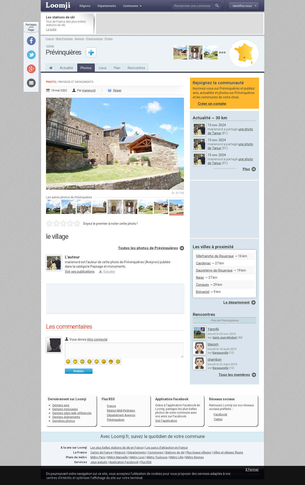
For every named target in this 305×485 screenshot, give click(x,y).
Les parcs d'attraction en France (167, 447)
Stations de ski (174, 452)
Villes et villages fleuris (228, 452)
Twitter (218, 419)
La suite (51, 29)
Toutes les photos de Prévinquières (148, 248)
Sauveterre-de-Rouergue (214, 270)
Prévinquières (94, 38)
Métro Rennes (194, 457)
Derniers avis (60, 405)
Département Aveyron (121, 415)
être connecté (97, 339)
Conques (202, 284)
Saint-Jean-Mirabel (225, 337)
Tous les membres (234, 375)
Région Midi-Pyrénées (121, 410)
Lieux (102, 68)
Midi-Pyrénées (64, 38)
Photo (51, 82)
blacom (213, 344)
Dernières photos (63, 421)
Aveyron (79, 38)
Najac (200, 277)
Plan (117, 68)
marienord (88, 90)
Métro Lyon (137, 457)
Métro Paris (97, 457)
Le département (236, 302)
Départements (136, 452)
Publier (78, 371)
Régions (120, 452)
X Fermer (252, 469)
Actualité (66, 68)
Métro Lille (176, 457)
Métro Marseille (117, 457)
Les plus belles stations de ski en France (117, 447)
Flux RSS (108, 399)
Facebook (220, 414)
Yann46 (213, 329)
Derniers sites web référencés (72, 413)
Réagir (117, 90)
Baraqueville (220, 352)
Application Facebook (123, 462)
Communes (155, 452)
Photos (109, 38)
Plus (246, 169)
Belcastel (202, 292)
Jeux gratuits (98, 462)
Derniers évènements (66, 417)
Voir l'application (166, 420)
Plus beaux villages (198, 452)
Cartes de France (101, 452)
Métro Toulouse (157, 457)
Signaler (109, 271)
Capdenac (203, 263)
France (50, 38)
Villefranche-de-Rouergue (215, 256)
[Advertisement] (179, 23)
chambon (215, 359)
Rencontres (136, 68)
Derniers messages (65, 409)
